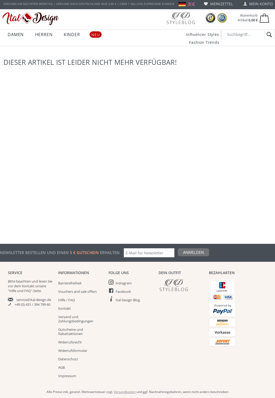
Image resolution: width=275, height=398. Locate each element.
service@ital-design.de (33, 299)
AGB (61, 367)
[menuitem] (218, 3)
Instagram (124, 283)
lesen (43, 281)
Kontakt (64, 308)
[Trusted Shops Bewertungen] (210, 18)
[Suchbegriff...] (248, 34)
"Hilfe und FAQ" (20, 290)
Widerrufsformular (72, 350)
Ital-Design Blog (128, 300)
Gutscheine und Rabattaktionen (70, 331)
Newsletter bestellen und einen (35, 252)
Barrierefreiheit (70, 283)
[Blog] (181, 18)
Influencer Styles (202, 34)
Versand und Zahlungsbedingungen (75, 318)
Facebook (123, 291)
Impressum (67, 375)
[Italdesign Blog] (181, 285)
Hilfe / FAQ (66, 300)
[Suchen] (268, 35)
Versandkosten (125, 392)
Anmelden (193, 252)
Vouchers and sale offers (77, 291)
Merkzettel (218, 3)
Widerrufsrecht (70, 342)
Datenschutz (68, 359)
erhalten (109, 252)
